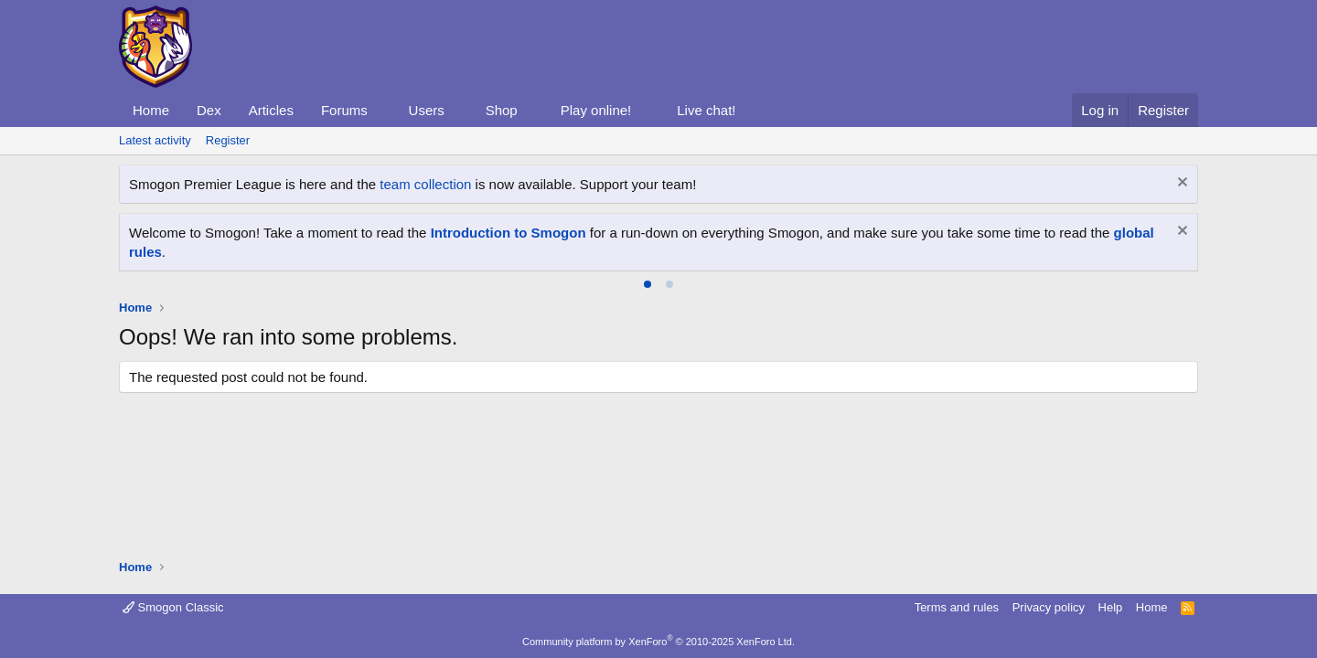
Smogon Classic (173, 607)
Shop (502, 110)
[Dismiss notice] (1180, 184)
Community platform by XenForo (658, 641)
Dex (209, 110)
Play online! (596, 110)
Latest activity (155, 140)
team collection (425, 184)
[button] (382, 110)
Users (426, 110)
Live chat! (706, 110)
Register (228, 140)
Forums (344, 110)
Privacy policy (1048, 607)
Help (1110, 607)
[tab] (647, 284)
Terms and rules (957, 607)
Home (151, 110)
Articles (271, 110)
